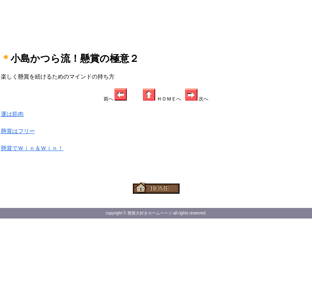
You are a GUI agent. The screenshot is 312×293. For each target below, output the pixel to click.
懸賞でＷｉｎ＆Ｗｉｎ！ (32, 148)
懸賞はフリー (18, 131)
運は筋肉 (12, 114)
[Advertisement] (156, 20)
